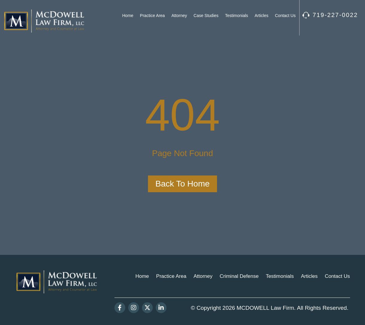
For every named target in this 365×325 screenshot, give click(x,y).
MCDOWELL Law (258, 308)
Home (127, 15)
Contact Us (285, 15)
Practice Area (152, 15)
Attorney (179, 15)
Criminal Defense (239, 276)
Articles (261, 15)
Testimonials (236, 15)
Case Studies (206, 15)
